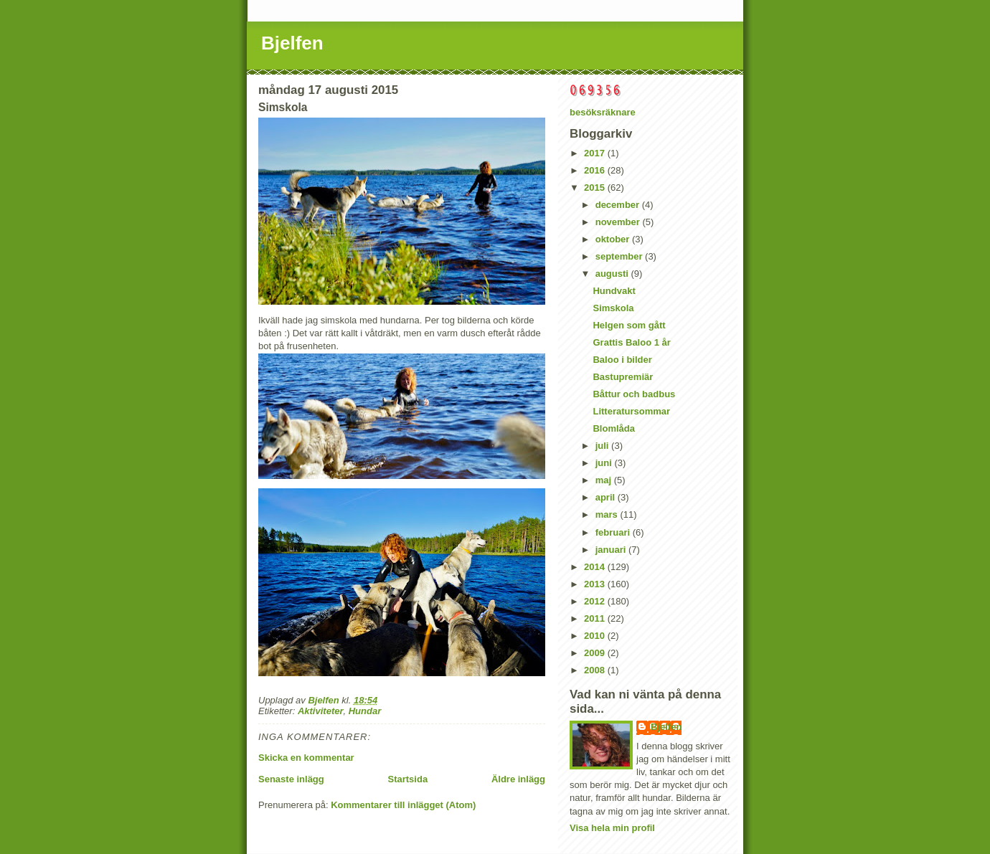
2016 (596, 170)
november (619, 222)
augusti (613, 273)
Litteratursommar (631, 411)
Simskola (613, 308)
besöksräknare (603, 112)
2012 (596, 601)
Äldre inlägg (518, 779)
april (606, 497)
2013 (596, 584)
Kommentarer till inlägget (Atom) (403, 805)
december (618, 204)
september (620, 256)
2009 (596, 652)
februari (614, 532)
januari (611, 549)
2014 (596, 566)
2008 (596, 670)
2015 (596, 187)
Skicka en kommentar (306, 757)
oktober (613, 239)
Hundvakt (614, 290)
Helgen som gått (629, 325)
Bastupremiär (623, 376)
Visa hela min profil (612, 827)
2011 (596, 618)
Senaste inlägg (291, 779)
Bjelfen (292, 43)
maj (604, 480)
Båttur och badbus (634, 394)
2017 (596, 153)
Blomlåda (614, 428)
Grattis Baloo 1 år (631, 342)
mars (608, 514)
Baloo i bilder (622, 359)
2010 (596, 635)
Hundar (365, 711)
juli (603, 445)
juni (605, 462)
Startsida (407, 779)
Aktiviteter (321, 711)
